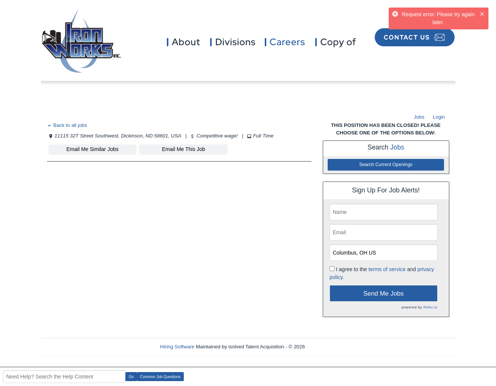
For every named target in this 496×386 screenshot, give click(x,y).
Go (131, 377)
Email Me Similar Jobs (92, 149)
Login (439, 117)
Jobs (419, 117)
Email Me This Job (183, 149)
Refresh (327, 346)
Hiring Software (177, 346)
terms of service (387, 269)
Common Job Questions (160, 377)
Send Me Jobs (383, 293)
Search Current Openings (386, 164)
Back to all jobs (67, 125)
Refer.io (430, 307)
